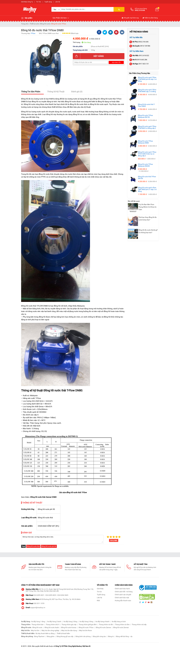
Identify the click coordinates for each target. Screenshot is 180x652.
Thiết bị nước (34, 24)
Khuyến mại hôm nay (130, 18)
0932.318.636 (139, 42)
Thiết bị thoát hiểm (63, 633)
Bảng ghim (50, 636)
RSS (98, 600)
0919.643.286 (138, 60)
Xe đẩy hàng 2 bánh (54, 621)
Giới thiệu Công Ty (27, 2)
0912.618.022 (139, 55)
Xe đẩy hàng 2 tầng (70, 621)
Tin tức (99, 591)
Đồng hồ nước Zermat (121, 627)
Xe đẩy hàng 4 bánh (102, 621)
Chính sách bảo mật (122, 597)
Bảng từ (111, 636)
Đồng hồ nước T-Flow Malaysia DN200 (145, 165)
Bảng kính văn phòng (83, 636)
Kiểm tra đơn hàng (150, 18)
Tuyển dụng (48, 2)
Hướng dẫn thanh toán (123, 600)
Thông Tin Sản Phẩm (30, 91)
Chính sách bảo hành (122, 589)
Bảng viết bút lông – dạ (124, 636)
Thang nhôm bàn (37, 624)
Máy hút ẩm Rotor (85, 630)
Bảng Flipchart (39, 636)
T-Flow (33, 33)
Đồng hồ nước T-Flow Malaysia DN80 (145, 142)
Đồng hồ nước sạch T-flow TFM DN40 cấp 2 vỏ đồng (147, 90)
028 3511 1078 (39, 603)
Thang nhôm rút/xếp (139, 624)
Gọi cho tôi (116, 62)
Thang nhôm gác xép (69, 624)
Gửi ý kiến (113, 540)
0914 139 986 (140, 46)
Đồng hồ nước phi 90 (49, 546)
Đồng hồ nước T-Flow (58, 24)
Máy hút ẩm (35, 630)
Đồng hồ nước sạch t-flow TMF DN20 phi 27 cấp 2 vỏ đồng (147, 189)
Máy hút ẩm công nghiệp (50, 630)
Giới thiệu (100, 589)
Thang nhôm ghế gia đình (88, 624)
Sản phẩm (26, 18)
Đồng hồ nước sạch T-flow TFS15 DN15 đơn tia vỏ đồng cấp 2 (147, 154)
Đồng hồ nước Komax (68, 627)
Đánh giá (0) (76, 91)
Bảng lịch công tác (99, 636)
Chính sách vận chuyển (123, 594)
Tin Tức (38, 2)
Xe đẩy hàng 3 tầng (86, 621)
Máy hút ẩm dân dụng (69, 630)
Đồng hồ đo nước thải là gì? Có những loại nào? (148, 231)
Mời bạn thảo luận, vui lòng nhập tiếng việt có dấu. (62, 539)
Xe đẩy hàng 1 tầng (38, 621)
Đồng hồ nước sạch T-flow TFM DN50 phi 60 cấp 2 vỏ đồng (147, 79)
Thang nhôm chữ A (52, 624)
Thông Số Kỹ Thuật (55, 91)
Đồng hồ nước (45, 24)
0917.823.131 (139, 64)
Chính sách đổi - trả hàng (123, 591)
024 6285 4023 (50, 595)
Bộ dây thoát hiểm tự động (45, 633)
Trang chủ (24, 24)
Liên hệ (57, 2)
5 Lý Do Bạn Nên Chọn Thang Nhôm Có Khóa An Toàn (147, 206)
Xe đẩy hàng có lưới (119, 621)
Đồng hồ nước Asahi (52, 627)
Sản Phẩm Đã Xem (61, 18)
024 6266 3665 (62, 595)
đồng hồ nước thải (33, 546)
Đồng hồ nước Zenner (103, 627)
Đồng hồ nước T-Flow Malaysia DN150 (145, 116)
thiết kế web (44, 646)
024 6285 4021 (39, 595)
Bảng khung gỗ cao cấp (65, 636)
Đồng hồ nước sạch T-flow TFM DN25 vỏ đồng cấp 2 (147, 127)
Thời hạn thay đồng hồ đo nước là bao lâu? (147, 218)
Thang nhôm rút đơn (122, 624)
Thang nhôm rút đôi (106, 624)
